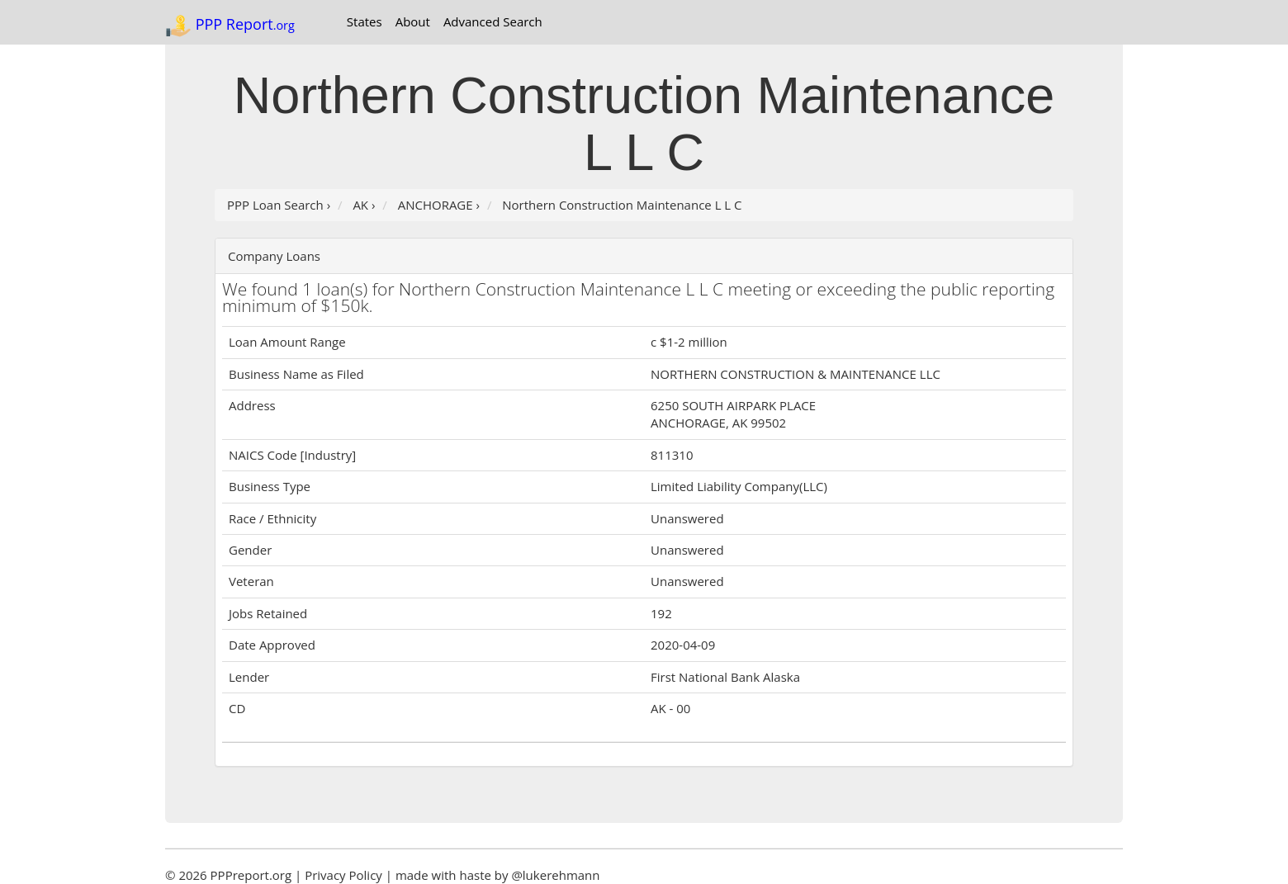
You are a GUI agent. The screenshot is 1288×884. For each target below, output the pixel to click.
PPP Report (230, 25)
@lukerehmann (555, 875)
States (364, 21)
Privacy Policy (343, 875)
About (412, 21)
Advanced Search (492, 21)
